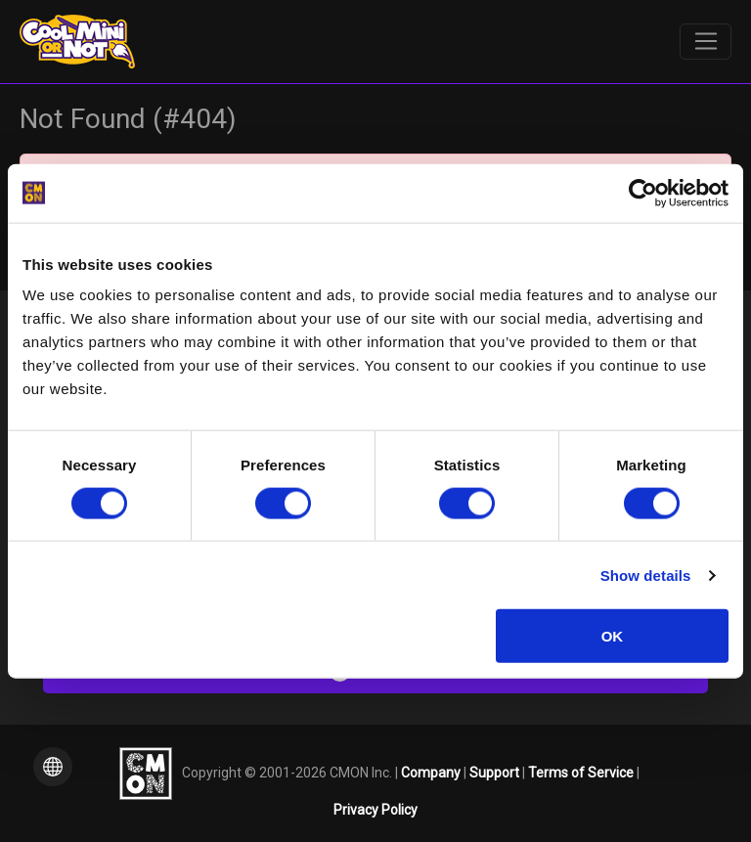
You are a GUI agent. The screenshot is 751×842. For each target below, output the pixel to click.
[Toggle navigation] (705, 42)
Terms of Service (582, 771)
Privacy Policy (375, 810)
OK (612, 636)
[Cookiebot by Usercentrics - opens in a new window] (643, 192)
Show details (645, 574)
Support (495, 771)
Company (432, 771)
